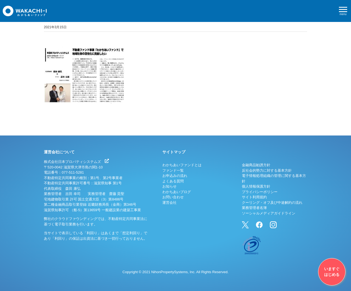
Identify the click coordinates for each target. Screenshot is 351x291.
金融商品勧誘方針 (256, 165)
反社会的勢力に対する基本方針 (267, 170)
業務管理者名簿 (254, 208)
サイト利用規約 (254, 197)
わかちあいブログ (176, 192)
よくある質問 (173, 181)
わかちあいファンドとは (182, 165)
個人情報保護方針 (256, 186)
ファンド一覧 (173, 170)
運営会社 (169, 202)
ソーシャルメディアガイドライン (268, 213)
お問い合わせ (173, 197)
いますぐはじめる (331, 272)
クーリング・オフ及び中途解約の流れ (272, 202)
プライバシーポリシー (260, 192)
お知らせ (169, 186)
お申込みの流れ (174, 176)
